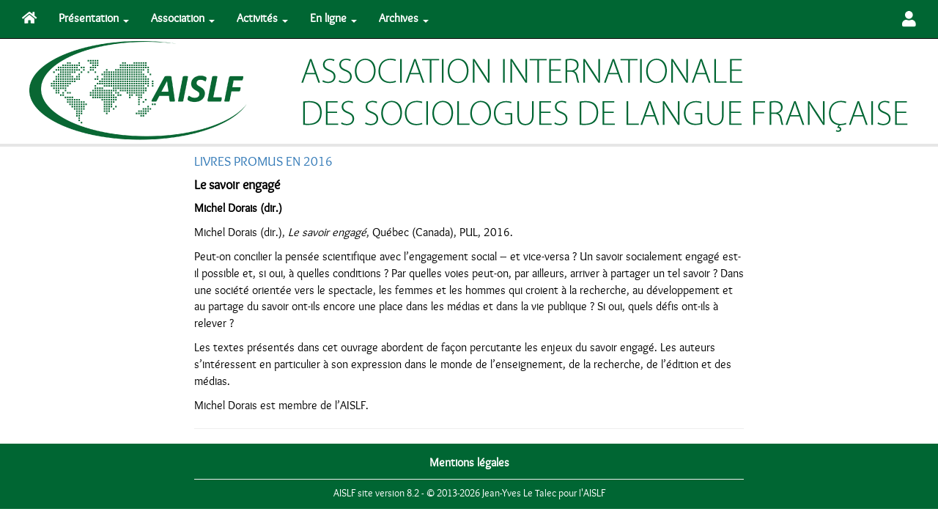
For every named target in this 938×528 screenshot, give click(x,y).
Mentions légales (469, 462)
